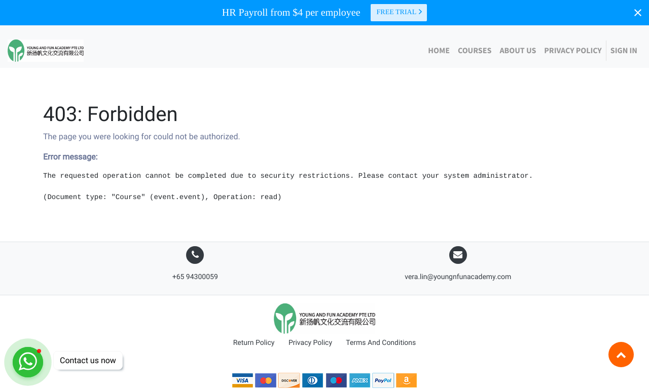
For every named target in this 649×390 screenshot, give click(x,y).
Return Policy (254, 343)
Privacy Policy (310, 343)
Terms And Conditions (381, 343)
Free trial (400, 12)
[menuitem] (439, 51)
